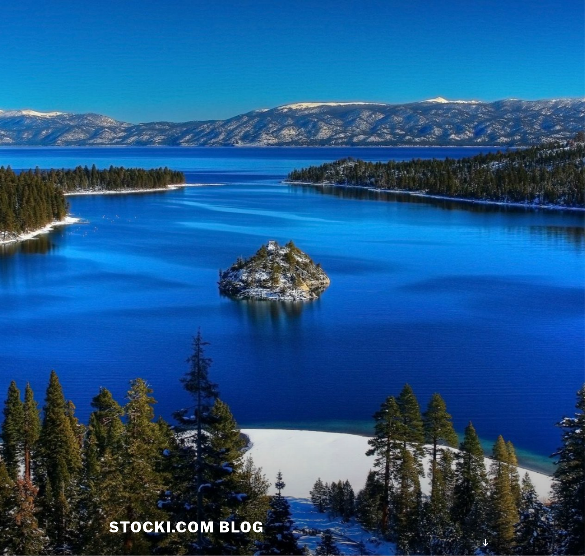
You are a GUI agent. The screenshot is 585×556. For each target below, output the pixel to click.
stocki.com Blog (186, 527)
